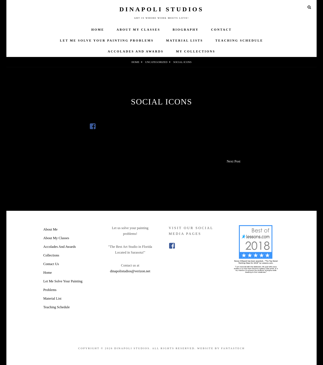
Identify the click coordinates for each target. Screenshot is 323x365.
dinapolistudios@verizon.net (130, 271)
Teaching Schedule (239, 40)
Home (97, 29)
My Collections (195, 51)
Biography (186, 29)
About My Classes (138, 29)
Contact (221, 29)
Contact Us (51, 264)
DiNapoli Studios (161, 9)
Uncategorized (156, 62)
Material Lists (184, 40)
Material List (52, 298)
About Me (50, 229)
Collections (51, 255)
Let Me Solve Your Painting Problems (107, 40)
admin (164, 115)
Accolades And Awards (136, 51)
